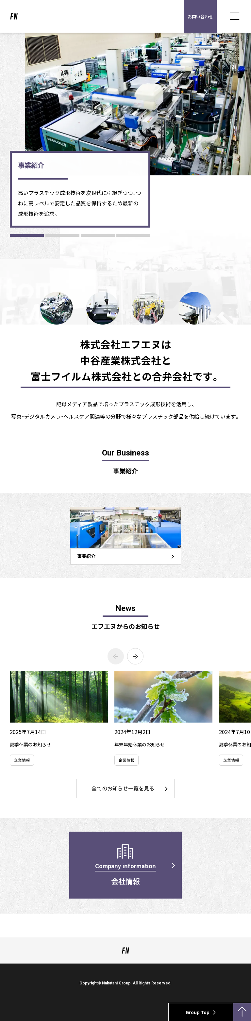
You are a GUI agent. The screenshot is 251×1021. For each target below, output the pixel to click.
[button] (27, 235)
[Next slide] (135, 656)
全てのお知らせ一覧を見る (123, 788)
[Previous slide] (116, 656)
